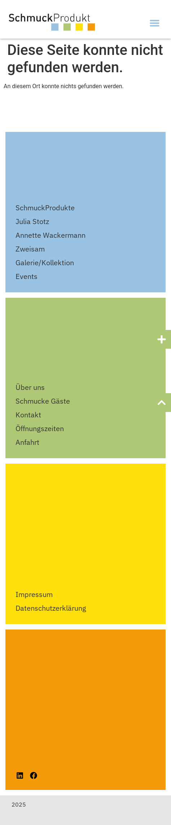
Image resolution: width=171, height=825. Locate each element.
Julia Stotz (32, 221)
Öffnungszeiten (40, 428)
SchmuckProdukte (45, 207)
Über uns (30, 387)
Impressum (34, 594)
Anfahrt (27, 442)
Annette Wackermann (51, 235)
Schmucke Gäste (43, 401)
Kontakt (28, 415)
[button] (155, 23)
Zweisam (30, 249)
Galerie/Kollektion (45, 262)
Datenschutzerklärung (51, 608)
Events (27, 276)
